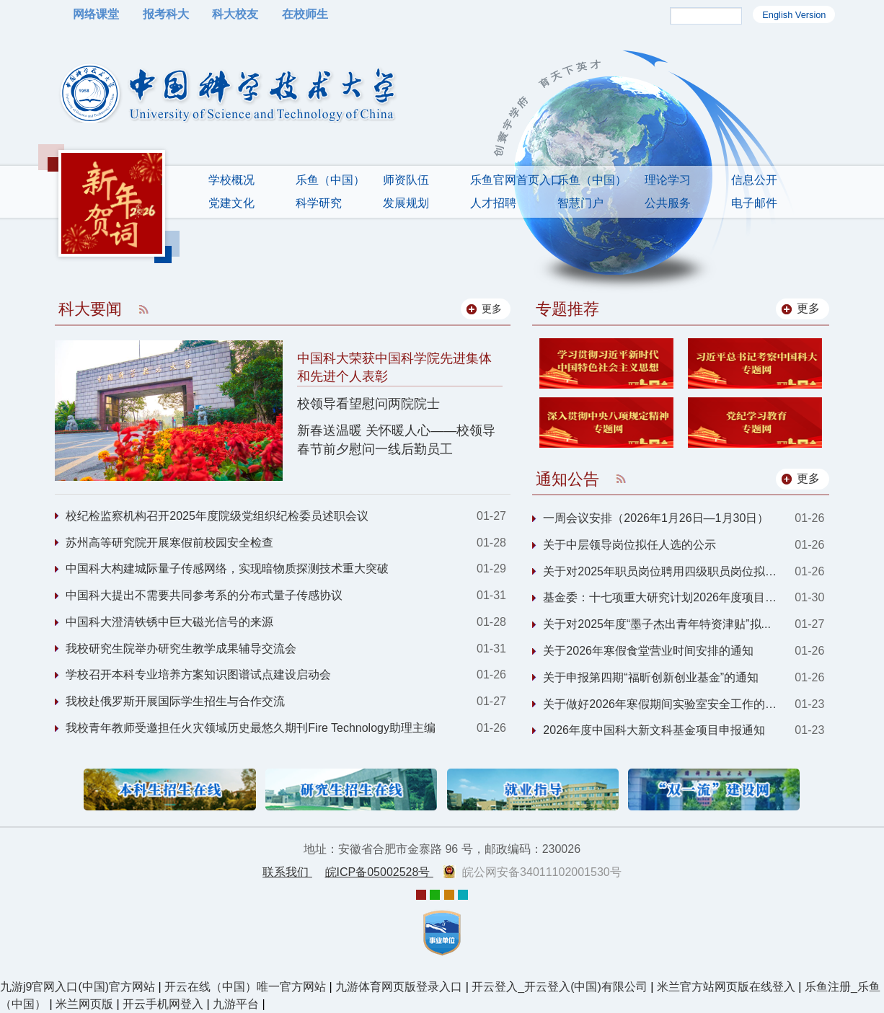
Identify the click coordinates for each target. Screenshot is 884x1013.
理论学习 (668, 180)
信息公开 (754, 180)
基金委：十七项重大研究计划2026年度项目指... (664, 597)
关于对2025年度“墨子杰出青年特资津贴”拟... (657, 624)
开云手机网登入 (163, 1004)
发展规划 (406, 203)
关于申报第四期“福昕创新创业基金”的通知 (651, 677)
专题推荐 (567, 309)
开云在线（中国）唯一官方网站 (245, 987)
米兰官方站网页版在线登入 (726, 987)
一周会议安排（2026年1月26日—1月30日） (656, 518)
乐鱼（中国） (330, 180)
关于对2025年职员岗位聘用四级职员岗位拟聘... (664, 571)
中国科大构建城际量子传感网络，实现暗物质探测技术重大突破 (227, 568)
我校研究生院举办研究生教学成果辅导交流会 (181, 648)
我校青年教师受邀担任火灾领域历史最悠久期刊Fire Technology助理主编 (251, 728)
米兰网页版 (84, 1004)
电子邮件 (754, 203)
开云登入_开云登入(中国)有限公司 (559, 987)
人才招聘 (493, 203)
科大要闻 (90, 309)
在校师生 (305, 14)
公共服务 (668, 203)
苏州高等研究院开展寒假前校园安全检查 (169, 542)
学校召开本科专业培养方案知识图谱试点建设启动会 (198, 674)
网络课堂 (96, 14)
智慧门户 (580, 203)
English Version (794, 14)
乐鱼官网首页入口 (516, 180)
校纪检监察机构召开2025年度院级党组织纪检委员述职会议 (217, 516)
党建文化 (231, 203)
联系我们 (286, 872)
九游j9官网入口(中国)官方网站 (77, 987)
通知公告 (567, 479)
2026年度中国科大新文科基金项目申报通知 (654, 730)
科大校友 (235, 14)
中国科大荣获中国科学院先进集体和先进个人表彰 (394, 367)
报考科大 (166, 14)
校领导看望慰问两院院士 (368, 404)
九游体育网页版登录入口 (398, 987)
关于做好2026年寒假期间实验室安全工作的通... (664, 704)
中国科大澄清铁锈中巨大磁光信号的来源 (169, 622)
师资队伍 (406, 180)
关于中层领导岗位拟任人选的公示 (629, 545)
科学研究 (319, 203)
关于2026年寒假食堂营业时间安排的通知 (648, 651)
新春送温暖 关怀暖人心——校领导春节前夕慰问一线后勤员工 (396, 439)
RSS (143, 308)
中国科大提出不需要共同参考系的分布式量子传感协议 (204, 595)
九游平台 (236, 1004)
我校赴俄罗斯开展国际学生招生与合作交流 (175, 701)
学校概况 (231, 180)
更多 (808, 308)
